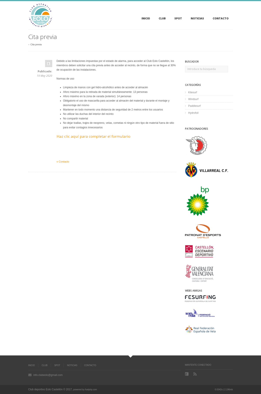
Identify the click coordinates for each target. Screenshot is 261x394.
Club (44, 365)
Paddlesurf (194, 105)
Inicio (31, 365)
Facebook (187, 374)
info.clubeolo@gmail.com (48, 375)
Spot (57, 365)
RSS (195, 374)
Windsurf (193, 99)
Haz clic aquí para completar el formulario (93, 136)
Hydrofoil (193, 112)
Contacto (90, 365)
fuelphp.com (91, 389)
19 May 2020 (44, 76)
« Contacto (63, 161)
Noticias (72, 365)
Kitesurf (192, 92)
